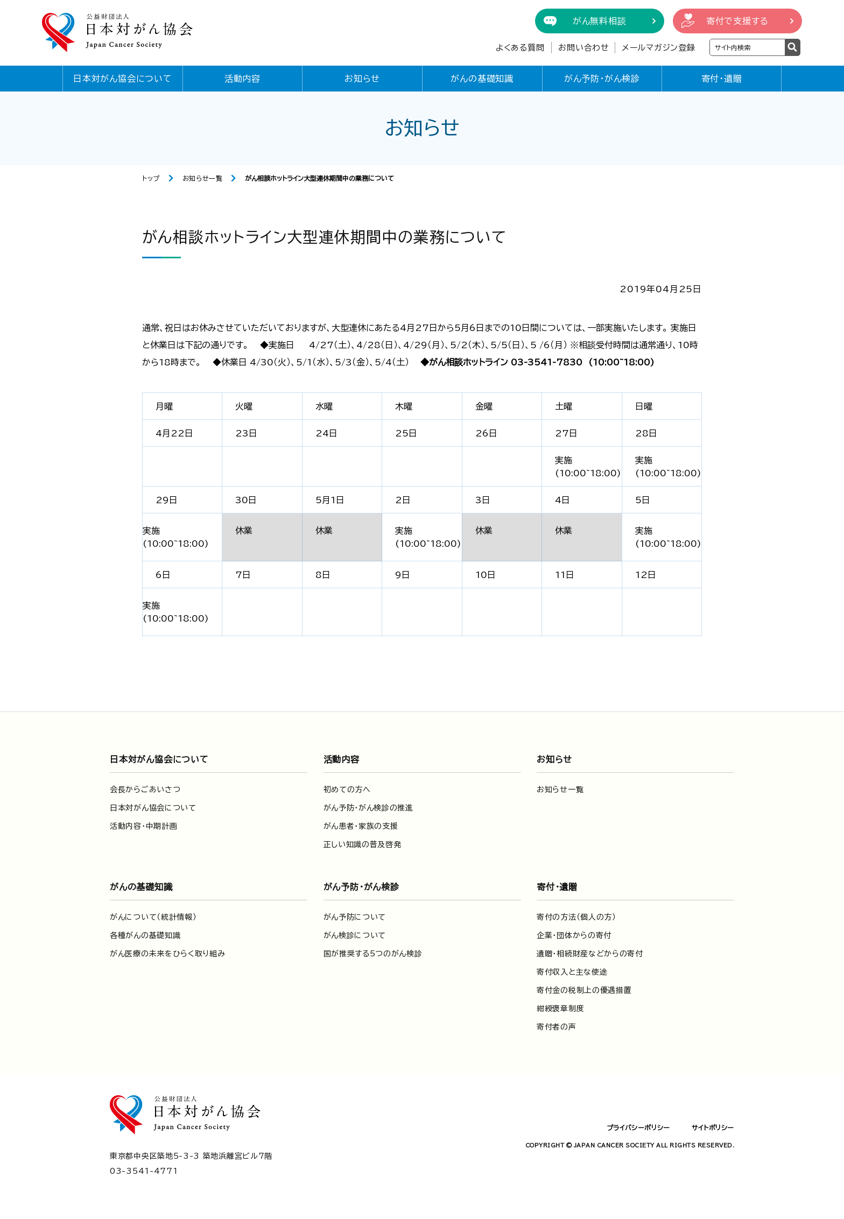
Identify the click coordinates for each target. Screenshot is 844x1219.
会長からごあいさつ (145, 789)
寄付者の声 (556, 1027)
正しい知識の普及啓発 (362, 844)
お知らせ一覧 (202, 178)
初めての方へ (347, 789)
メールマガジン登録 (658, 48)
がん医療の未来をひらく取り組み (168, 953)
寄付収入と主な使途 (572, 972)
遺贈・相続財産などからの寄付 (590, 953)
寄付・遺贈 (721, 78)
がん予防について (354, 917)
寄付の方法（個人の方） (576, 917)
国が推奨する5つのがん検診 (373, 953)
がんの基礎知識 (482, 78)
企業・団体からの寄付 (574, 935)
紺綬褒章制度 (560, 1008)
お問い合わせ (583, 48)
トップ (151, 178)
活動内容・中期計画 (143, 826)
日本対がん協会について (122, 78)
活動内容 (242, 78)
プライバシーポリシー (638, 1127)
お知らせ (362, 78)
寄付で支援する (737, 21)
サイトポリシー (713, 1127)
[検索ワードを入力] (747, 47)
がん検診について (354, 935)
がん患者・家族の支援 (360, 826)
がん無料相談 (600, 21)
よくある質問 (520, 48)
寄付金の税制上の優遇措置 (584, 990)
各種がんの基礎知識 (145, 935)
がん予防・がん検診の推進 (368, 808)
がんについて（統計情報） (153, 917)
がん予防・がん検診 (602, 78)
